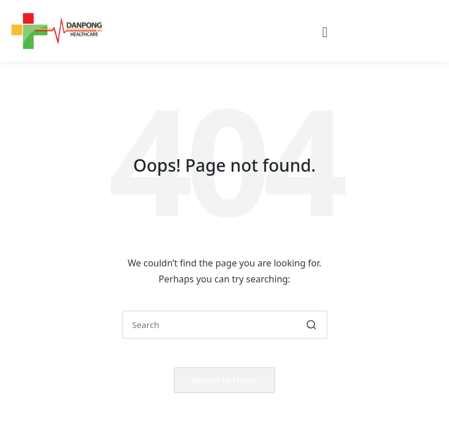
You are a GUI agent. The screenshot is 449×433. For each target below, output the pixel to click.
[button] (325, 32)
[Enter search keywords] (224, 324)
